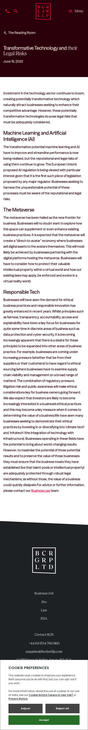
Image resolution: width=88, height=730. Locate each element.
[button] (74, 11)
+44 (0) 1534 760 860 (44, 643)
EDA (44, 618)
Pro (44, 602)
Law (44, 610)
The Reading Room (22, 33)
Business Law (40, 491)
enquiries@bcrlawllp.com (44, 651)
